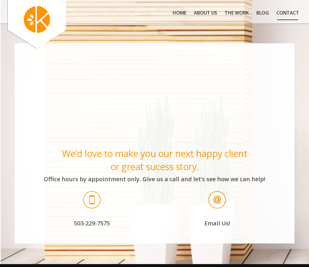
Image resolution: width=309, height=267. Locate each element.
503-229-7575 (92, 223)
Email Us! (217, 223)
